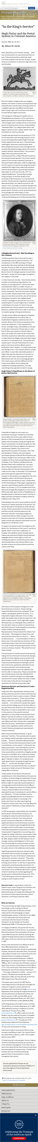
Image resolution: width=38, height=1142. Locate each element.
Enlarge (34, 93)
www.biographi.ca (9, 1013)
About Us (5, 1100)
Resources (6, 1111)
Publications (10, 16)
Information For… (9, 1090)
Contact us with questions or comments (13, 1080)
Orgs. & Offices (8, 1097)
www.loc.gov (31, 989)
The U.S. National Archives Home (15, 3)
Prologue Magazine (21, 16)
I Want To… (6, 1104)
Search (31, 8)
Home (3, 16)
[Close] (35, 1115)
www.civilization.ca (9, 1020)
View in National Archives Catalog (12, 248)
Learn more (19, 1138)
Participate (6, 1108)
